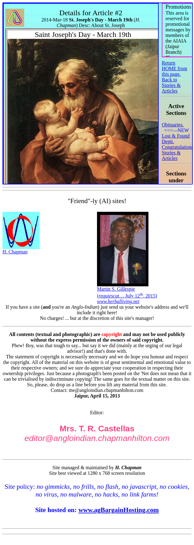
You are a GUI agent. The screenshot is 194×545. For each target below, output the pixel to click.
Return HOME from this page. (174, 68)
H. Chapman (21, 249)
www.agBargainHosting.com (118, 510)
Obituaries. (173, 124)
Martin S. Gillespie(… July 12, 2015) (127, 293)
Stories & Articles (171, 155)
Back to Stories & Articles (171, 85)
